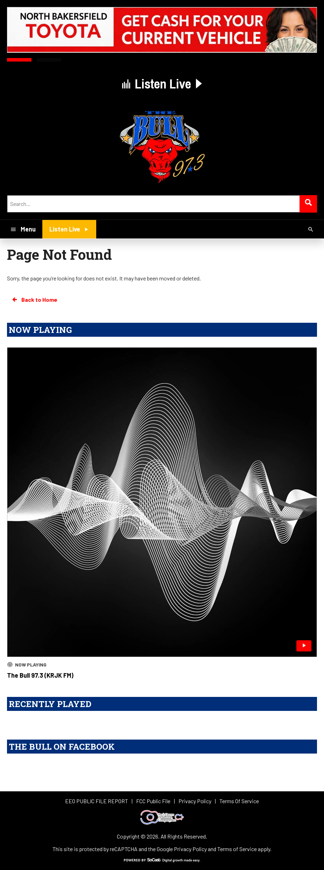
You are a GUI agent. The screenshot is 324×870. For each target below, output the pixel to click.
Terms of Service (237, 849)
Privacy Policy (190, 849)
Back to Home (34, 299)
